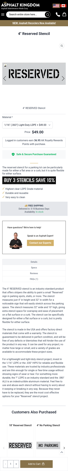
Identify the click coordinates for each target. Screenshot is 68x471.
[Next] (63, 78)
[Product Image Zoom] (61, 45)
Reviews (34, 273)
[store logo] (23, 3)
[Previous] (4, 78)
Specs (34, 267)
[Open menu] (3, 14)
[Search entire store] (28, 14)
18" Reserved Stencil (20, 425)
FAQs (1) (34, 279)
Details (34, 262)
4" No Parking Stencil (48, 425)
